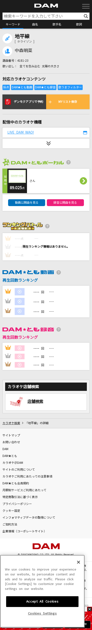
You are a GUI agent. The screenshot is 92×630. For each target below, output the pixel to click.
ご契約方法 (9, 524)
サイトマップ (11, 435)
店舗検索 (35, 401)
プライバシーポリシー (17, 503)
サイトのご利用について (18, 469)
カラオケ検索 (11, 423)
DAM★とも (9, 456)
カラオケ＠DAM (12, 462)
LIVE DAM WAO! (20, 132)
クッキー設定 (11, 510)
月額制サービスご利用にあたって (24, 490)
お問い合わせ (11, 442)
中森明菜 (23, 50)
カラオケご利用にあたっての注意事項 (27, 476)
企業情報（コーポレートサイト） (24, 531)
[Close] (78, 598)
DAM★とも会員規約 (15, 483)
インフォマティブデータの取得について (28, 517)
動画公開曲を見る (27, 202)
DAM (5, 449)
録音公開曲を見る (65, 202)
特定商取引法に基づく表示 (20, 497)
